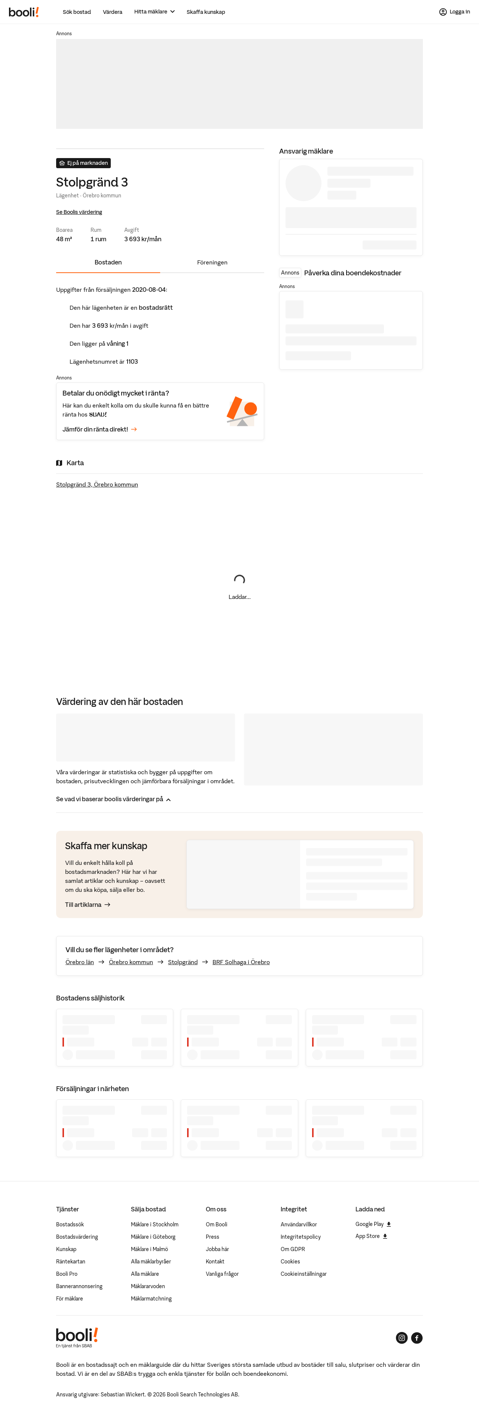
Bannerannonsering (79, 1286)
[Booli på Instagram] (402, 1338)
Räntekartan (70, 1261)
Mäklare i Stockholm (155, 1224)
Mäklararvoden (148, 1286)
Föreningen (212, 262)
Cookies (290, 1261)
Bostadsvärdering (77, 1236)
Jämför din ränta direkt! (99, 429)
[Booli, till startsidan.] (24, 12)
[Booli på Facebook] (417, 1338)
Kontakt (215, 1261)
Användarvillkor (299, 1224)
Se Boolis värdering (79, 212)
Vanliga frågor (222, 1274)
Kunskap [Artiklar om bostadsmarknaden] (66, 1249)
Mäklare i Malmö (149, 1249)
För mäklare (69, 1298)
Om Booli (217, 1224)
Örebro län (79, 962)
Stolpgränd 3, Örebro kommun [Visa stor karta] (97, 484)
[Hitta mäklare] (154, 11)
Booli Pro (66, 1274)
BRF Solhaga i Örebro (241, 962)
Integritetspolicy (301, 1236)
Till (87, 904)
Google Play (373, 1224)
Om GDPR (293, 1249)
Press (212, 1236)
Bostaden (108, 262)
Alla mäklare (145, 1274)
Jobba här (217, 1249)
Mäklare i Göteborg (153, 1236)
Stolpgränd (183, 962)
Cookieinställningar (304, 1274)
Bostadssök (70, 1224)
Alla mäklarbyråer (151, 1261)
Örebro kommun (131, 962)
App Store (371, 1236)
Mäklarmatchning (151, 1298)
